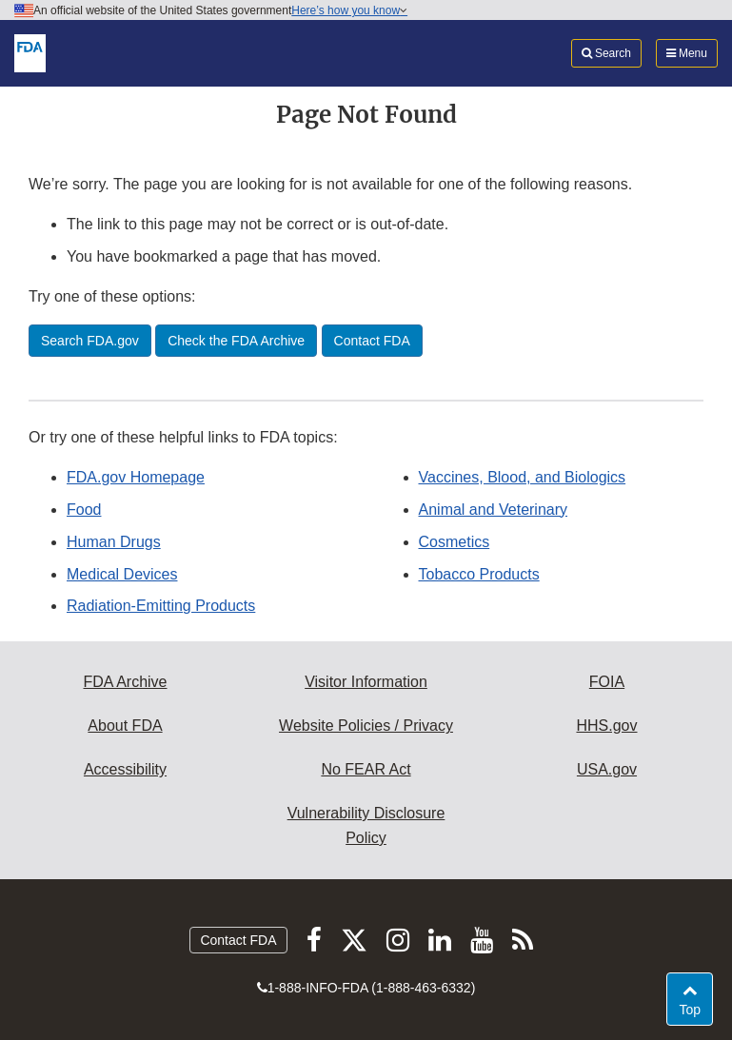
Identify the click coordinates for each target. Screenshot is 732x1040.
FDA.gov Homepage (136, 477)
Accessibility (125, 769)
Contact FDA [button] (372, 340)
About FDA (125, 725)
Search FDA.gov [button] (90, 340)
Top (695, 1008)
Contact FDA (238, 940)
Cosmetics (454, 542)
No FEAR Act (365, 769)
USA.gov (607, 769)
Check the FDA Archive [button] (236, 340)
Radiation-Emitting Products (161, 606)
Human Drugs (114, 542)
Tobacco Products (479, 574)
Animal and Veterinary (493, 509)
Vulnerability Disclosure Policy (366, 825)
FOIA (606, 682)
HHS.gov (606, 725)
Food (84, 509)
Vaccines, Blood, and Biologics (522, 477)
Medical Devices (122, 574)
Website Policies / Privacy (366, 725)
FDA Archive (125, 682)
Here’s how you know (349, 10)
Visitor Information (366, 682)
